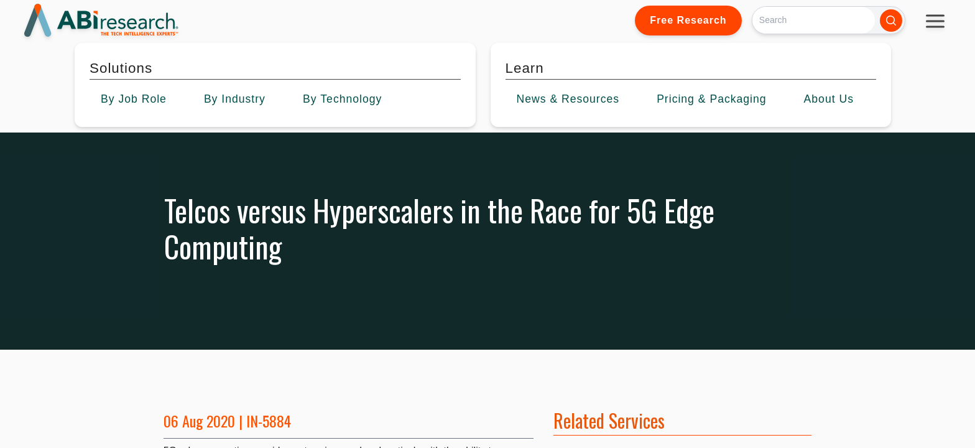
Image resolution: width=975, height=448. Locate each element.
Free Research (688, 20)
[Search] (813, 20)
